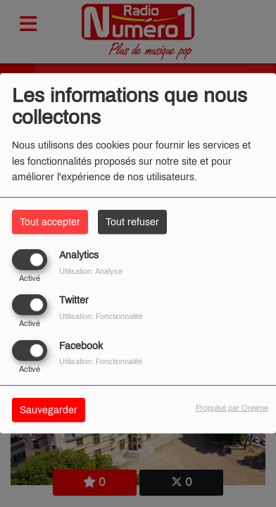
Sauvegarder (48, 409)
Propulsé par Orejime (232, 407)
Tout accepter (50, 222)
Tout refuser (132, 222)
